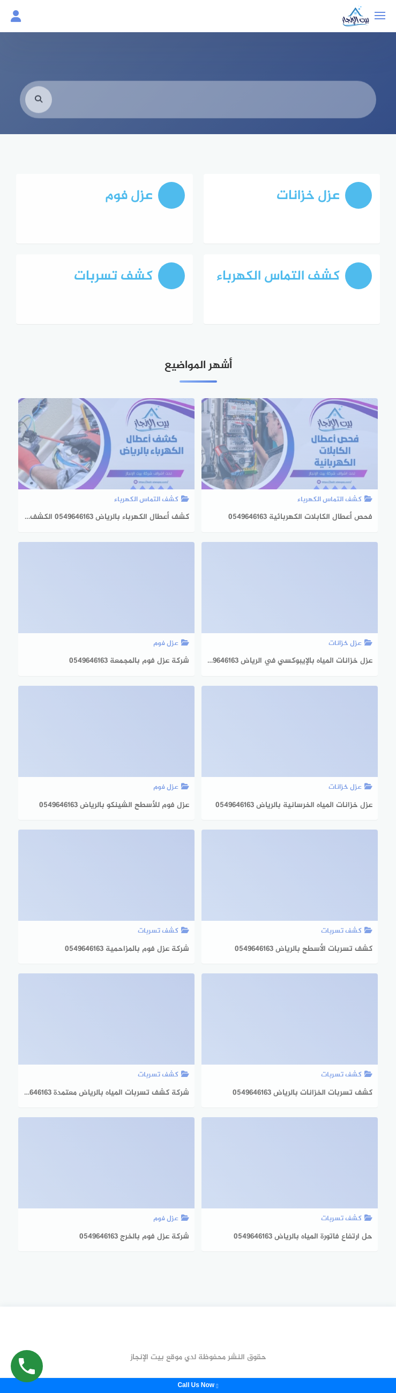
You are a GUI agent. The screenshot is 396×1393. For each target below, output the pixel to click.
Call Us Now (197, 1385)
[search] (38, 109)
